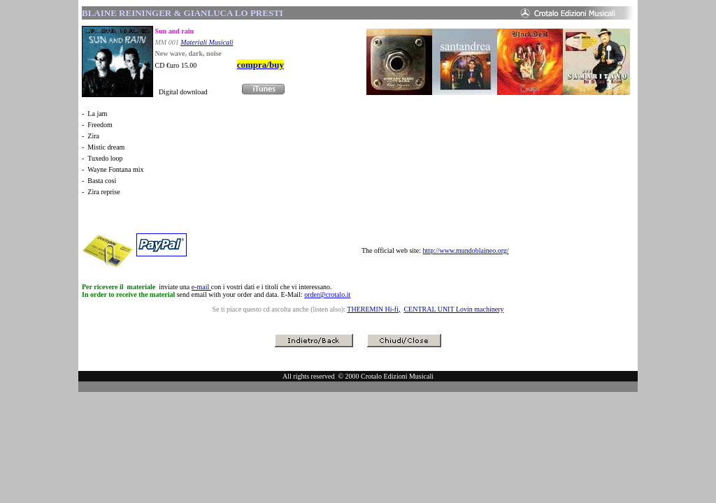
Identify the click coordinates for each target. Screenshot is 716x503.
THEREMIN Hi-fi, (373, 309)
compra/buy (260, 64)
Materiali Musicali (206, 42)
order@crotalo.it (327, 294)
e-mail (201, 287)
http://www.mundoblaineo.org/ (466, 250)
